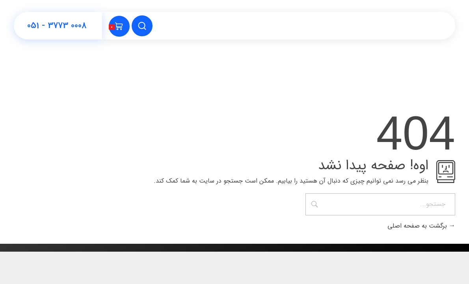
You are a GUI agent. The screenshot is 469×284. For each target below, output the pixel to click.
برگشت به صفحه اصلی (421, 226)
